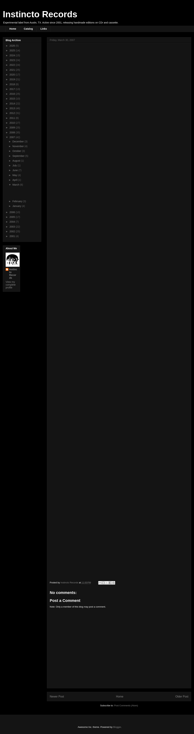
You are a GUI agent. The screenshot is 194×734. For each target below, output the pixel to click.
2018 (13, 84)
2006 (13, 212)
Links (43, 28)
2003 (13, 226)
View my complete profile (11, 284)
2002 (13, 231)
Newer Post (57, 696)
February (17, 201)
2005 (13, 217)
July (14, 165)
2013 (13, 108)
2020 (13, 74)
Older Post (181, 696)
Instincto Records (40, 14)
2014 (13, 103)
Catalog (28, 28)
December (18, 141)
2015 (13, 98)
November (18, 146)
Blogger (117, 727)
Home (12, 28)
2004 (13, 221)
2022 (13, 65)
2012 (13, 113)
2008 (13, 132)
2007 (13, 137)
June (15, 170)
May (15, 175)
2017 (13, 89)
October (17, 151)
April (15, 180)
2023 (13, 60)
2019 (13, 79)
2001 (13, 236)
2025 (13, 50)
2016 (13, 93)
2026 (13, 45)
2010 (13, 122)
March (16, 184)
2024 (13, 55)
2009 (13, 127)
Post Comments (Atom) (126, 705)
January (17, 206)
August (16, 160)
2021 (13, 69)
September (18, 156)
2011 (13, 118)
